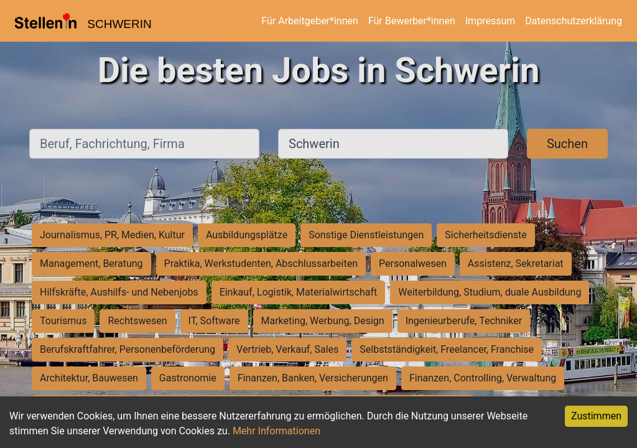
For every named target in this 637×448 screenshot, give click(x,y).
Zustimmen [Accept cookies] (596, 416)
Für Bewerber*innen (411, 21)
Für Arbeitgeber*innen (309, 21)
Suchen (567, 143)
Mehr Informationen (276, 431)
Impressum (490, 21)
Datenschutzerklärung (573, 21)
